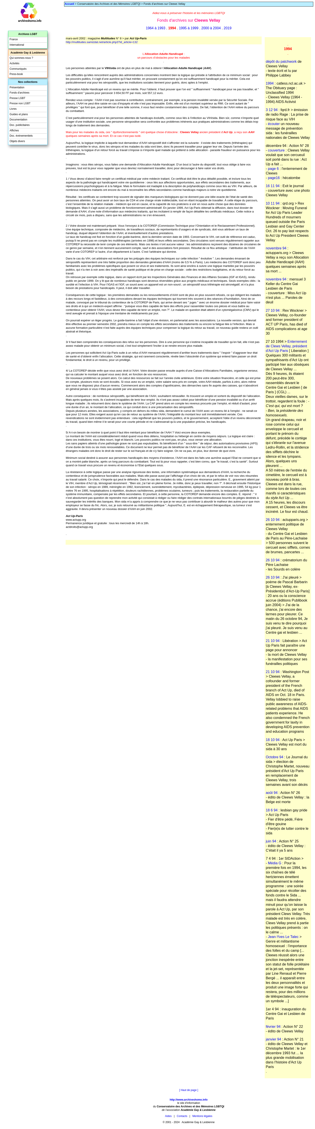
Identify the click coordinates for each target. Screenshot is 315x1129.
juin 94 (271, 841)
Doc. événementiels (21, 135)
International (17, 44)
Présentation (17, 87)
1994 (270, 83)
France (14, 39)
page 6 (273, 168)
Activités (14, 63)
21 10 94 (273, 641)
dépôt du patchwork (281, 61)
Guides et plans (19, 114)
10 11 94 (273, 203)
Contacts (182, 1116)
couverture (276, 150)
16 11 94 (273, 186)
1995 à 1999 (188, 28)
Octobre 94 (274, 757)
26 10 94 (273, 520)
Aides (168, 1116)
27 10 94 (273, 310)
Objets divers (17, 141)
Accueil (69, 3)
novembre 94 (276, 248)
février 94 (273, 1026)
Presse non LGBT (20, 103)
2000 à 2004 (211, 28)
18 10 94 (273, 740)
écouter (274, 124)
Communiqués (18, 68)
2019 (228, 28)
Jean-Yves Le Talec (283, 937)
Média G (274, 863)
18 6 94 (272, 810)
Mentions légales (202, 1116)
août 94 (272, 793)
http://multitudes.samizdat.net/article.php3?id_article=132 (102, 42)
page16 (274, 178)
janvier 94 (273, 1039)
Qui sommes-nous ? (21, 57)
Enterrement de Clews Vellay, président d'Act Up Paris (286, 346)
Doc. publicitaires (20, 125)
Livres (13, 108)
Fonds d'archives (19, 92)
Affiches (14, 130)
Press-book (16, 74)
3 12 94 (272, 110)
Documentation (18, 119)
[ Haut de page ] (188, 1090)
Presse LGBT (17, 98)
